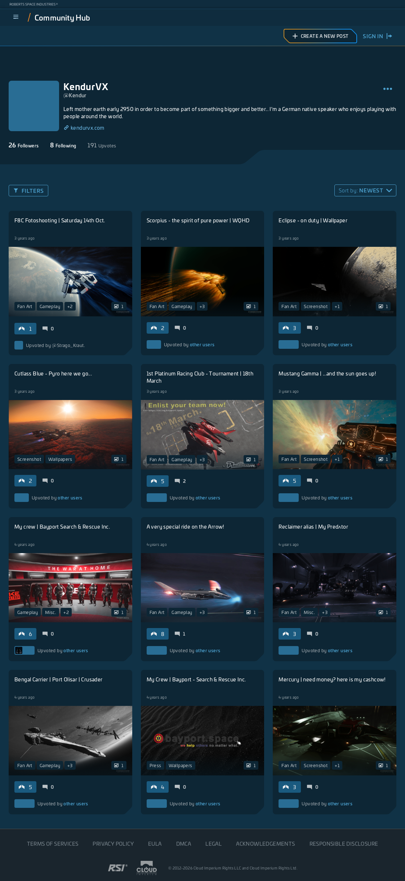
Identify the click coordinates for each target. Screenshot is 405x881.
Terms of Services (53, 843)
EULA (155, 843)
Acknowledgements (265, 843)
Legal (213, 843)
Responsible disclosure (344, 843)
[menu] (16, 17)
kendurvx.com (83, 127)
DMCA (183, 843)
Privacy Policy (113, 843)
